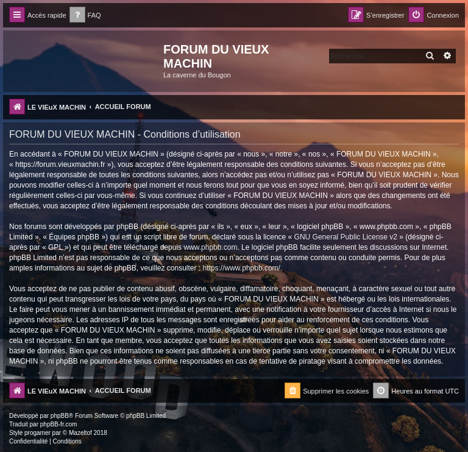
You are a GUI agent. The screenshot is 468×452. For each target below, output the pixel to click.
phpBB (60, 415)
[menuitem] (85, 15)
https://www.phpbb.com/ (241, 268)
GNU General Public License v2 (345, 237)
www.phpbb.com (210, 247)
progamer (37, 432)
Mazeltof (80, 432)
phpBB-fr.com (58, 424)
